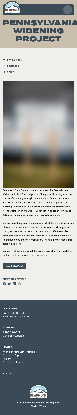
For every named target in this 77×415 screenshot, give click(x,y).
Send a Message (13, 335)
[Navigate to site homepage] (12, 7)
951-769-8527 (11, 332)
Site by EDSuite (38, 406)
